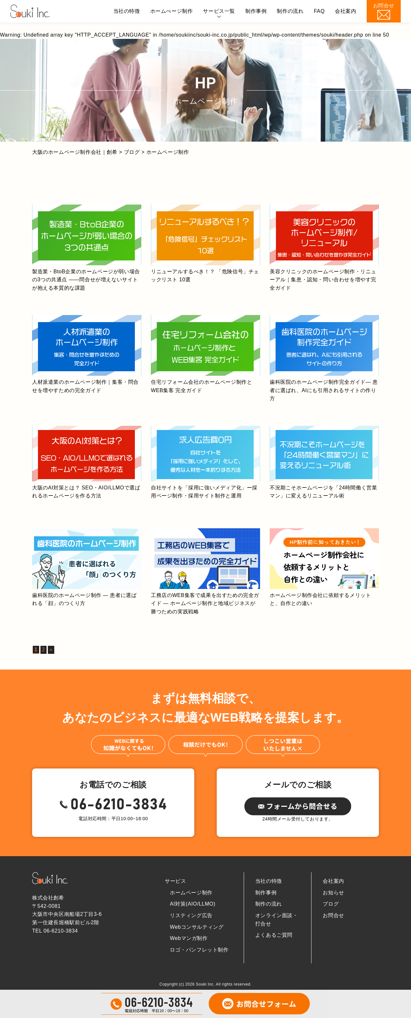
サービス (175, 881)
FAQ (319, 11)
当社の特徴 (126, 11)
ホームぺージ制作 (171, 11)
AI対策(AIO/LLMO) (192, 904)
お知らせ (333, 892)
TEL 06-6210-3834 (55, 931)
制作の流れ (290, 11)
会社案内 (345, 11)
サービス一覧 (219, 11)
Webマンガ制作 (188, 938)
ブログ (331, 904)
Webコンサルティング (196, 927)
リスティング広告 (191, 915)
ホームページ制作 (191, 892)
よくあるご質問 (274, 935)
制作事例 (256, 11)
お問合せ (333, 915)
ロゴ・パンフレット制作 (199, 949)
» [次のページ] (51, 649)
